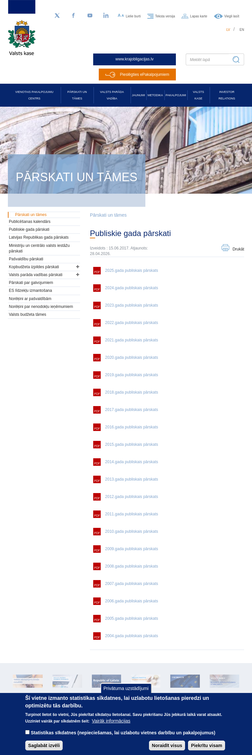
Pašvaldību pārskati (26, 259)
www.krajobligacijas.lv (135, 59)
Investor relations (227, 95)
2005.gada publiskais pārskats (131, 618)
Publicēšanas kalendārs (30, 221)
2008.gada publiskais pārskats (131, 566)
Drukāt (238, 249)
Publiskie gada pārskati (29, 229)
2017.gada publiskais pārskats (131, 409)
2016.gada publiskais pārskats (131, 427)
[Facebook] (73, 16)
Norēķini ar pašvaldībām (30, 298)
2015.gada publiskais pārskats (131, 444)
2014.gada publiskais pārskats (131, 462)
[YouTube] (89, 16)
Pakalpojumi (176, 95)
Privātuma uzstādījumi (126, 694)
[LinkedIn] (106, 16)
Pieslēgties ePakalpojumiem (144, 74)
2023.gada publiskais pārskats (131, 305)
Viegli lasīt (231, 16)
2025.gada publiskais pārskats (131, 270)
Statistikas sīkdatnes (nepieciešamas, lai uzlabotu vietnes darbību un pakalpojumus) (123, 739)
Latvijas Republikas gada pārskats (39, 237)
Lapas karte (198, 16)
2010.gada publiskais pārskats (131, 531)
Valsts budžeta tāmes (27, 314)
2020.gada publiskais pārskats (131, 357)
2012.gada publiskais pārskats (131, 496)
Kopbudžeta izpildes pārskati (34, 267)
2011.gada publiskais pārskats (131, 514)
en (242, 30)
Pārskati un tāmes (77, 95)
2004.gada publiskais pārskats (131, 636)
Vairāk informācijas (111, 727)
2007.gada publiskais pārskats (131, 583)
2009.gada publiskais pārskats (131, 549)
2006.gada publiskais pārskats (131, 601)
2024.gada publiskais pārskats (131, 288)
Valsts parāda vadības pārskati (35, 274)
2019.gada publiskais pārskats (131, 375)
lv (228, 30)
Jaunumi (138, 95)
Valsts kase (198, 95)
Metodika (155, 95)
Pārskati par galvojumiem (31, 282)
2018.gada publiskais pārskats (131, 392)
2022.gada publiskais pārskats (131, 322)
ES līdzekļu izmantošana (30, 290)
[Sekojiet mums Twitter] (57, 16)
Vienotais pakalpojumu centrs (34, 95)
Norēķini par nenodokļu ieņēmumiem (41, 306)
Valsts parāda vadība (112, 95)
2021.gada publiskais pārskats (131, 340)
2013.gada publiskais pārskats (131, 479)
